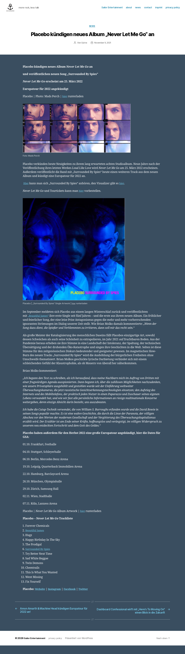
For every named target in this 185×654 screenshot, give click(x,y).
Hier (26, 188)
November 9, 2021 (103, 47)
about (129, 9)
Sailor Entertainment (112, 9)
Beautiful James (35, 539)
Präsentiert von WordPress (81, 646)
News (92, 30)
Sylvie (83, 47)
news (138, 9)
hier (65, 100)
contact (148, 9)
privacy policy (173, 9)
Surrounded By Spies (38, 557)
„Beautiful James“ (39, 320)
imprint (158, 9)
